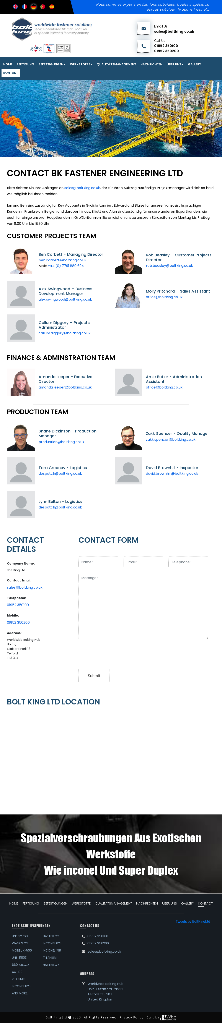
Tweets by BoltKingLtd (193, 921)
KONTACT (205, 903)
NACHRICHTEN (151, 64)
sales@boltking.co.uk (174, 31)
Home (7, 64)
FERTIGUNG (25, 64)
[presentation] (111, 654)
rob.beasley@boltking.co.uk (169, 265)
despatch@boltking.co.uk (60, 473)
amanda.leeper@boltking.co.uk (65, 387)
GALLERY (187, 903)
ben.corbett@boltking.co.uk (62, 260)
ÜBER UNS (174, 64)
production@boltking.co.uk (61, 441)
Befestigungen (51, 64)
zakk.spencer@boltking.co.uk (171, 439)
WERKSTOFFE (80, 64)
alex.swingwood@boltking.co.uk (65, 299)
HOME (13, 903)
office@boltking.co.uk (164, 297)
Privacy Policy (132, 1017)
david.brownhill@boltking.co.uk (172, 473)
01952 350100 (166, 45)
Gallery (194, 64)
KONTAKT (10, 73)
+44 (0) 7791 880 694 (66, 265)
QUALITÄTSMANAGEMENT (116, 64)
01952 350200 (166, 51)
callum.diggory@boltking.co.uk (64, 333)
